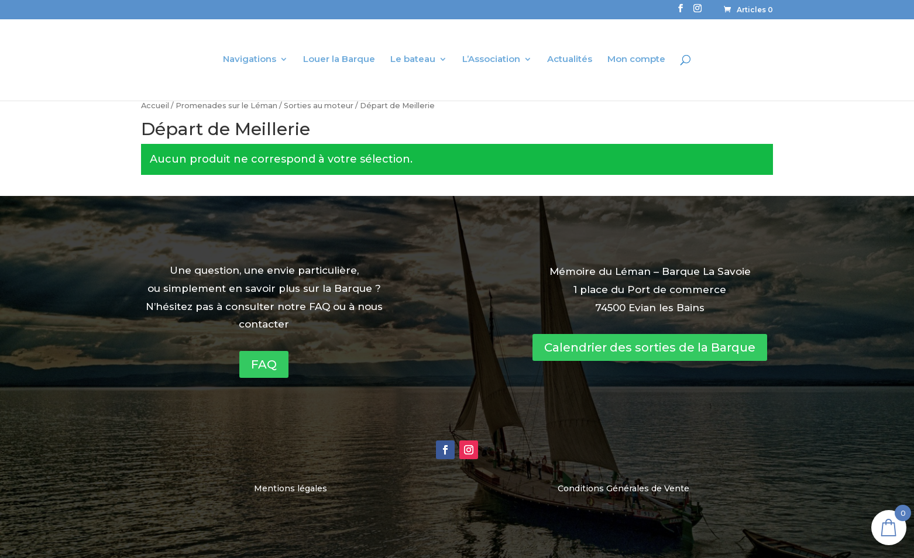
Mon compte (636, 59)
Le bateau (412, 59)
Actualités (569, 59)
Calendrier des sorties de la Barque (649, 347)
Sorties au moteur (318, 105)
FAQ (264, 364)
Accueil (155, 105)
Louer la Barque (339, 59)
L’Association (491, 59)
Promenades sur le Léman (226, 105)
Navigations (249, 59)
